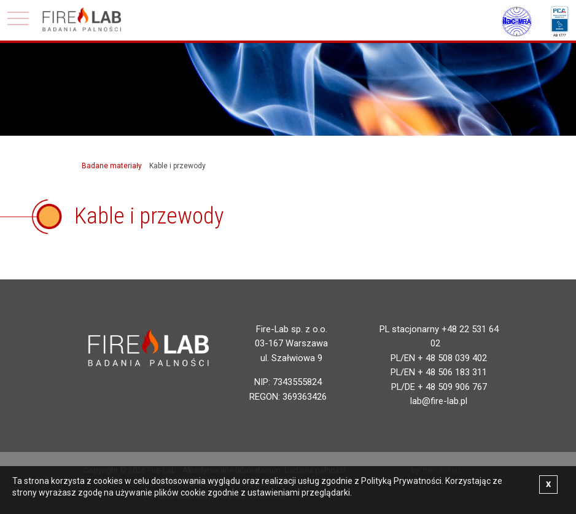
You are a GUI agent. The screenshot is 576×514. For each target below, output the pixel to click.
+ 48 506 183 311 (452, 372)
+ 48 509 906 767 (452, 386)
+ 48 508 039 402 (452, 358)
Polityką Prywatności (401, 481)
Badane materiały (112, 166)
